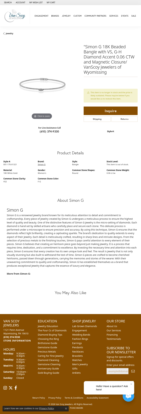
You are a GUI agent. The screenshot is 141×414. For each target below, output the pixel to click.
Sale (133, 16)
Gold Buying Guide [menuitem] (48, 372)
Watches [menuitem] (77, 360)
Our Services (114, 330)
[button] (7, 2)
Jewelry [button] (66, 16)
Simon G (41, 164)
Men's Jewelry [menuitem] (80, 364)
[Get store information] (17, 340)
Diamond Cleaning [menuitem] (48, 360)
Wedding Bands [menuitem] (81, 334)
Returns (124, 119)
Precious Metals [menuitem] (47, 351)
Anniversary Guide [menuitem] (48, 368)
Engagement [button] (41, 16)
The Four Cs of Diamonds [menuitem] (52, 330)
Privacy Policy (54, 397)
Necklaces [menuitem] (78, 351)
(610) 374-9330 (49, 131)
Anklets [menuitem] (76, 372)
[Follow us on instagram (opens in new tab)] (5, 388)
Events (124, 16)
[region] (41, 82)
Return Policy (38, 397)
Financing (112, 334)
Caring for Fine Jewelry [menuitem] (51, 355)
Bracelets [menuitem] (77, 355)
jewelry (9, 33)
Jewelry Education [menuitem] (48, 326)
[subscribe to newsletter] (133, 371)
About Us (112, 326)
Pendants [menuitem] (77, 347)
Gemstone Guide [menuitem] (47, 347)
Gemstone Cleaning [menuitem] (49, 364)
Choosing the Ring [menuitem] (48, 338)
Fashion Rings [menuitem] (80, 338)
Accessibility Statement (98, 397)
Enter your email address (120, 365)
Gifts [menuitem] (75, 368)
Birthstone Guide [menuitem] (47, 343)
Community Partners (95, 16)
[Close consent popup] (66, 409)
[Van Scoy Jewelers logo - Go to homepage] (16, 16)
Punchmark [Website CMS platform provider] (76, 408)
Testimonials (114, 338)
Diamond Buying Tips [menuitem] (50, 334)
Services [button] (113, 16)
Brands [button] (55, 16)
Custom (77, 16)
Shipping (97, 119)
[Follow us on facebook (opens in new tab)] (15, 388)
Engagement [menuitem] (79, 330)
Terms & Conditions (74, 397)
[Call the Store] (11, 337)
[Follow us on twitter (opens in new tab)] (11, 388)
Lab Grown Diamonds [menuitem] (84, 326)
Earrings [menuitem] (77, 343)
